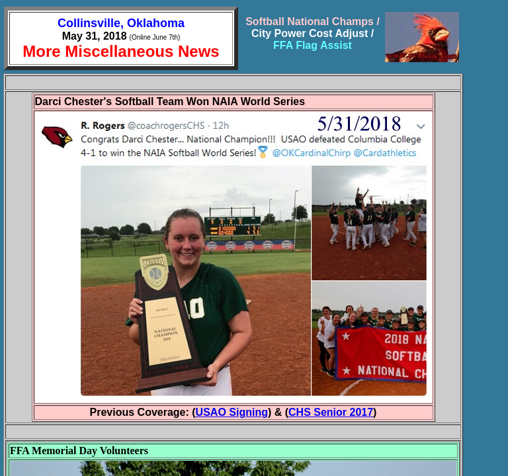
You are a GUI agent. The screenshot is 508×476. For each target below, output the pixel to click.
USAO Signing (232, 412)
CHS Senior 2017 (330, 412)
